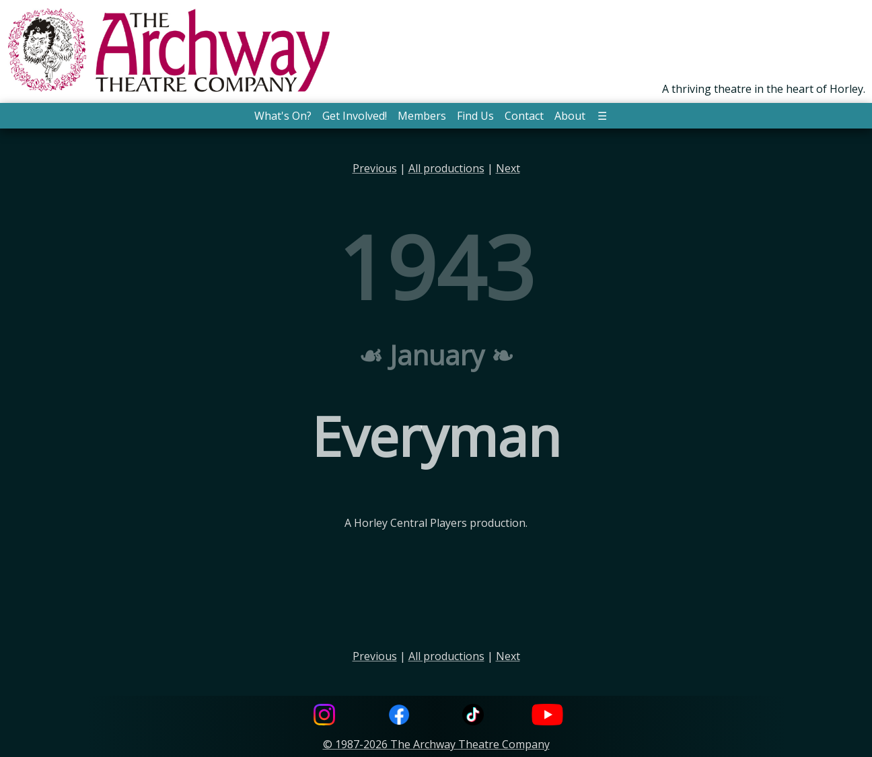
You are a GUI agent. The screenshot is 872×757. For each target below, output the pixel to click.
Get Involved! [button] (354, 115)
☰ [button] (602, 115)
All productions (446, 168)
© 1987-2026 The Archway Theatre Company (436, 744)
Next (508, 168)
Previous (375, 168)
